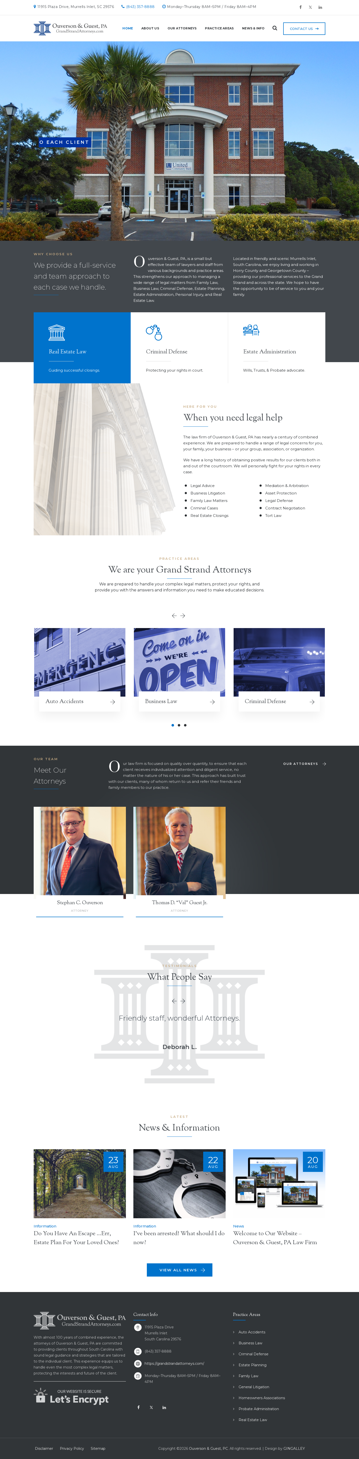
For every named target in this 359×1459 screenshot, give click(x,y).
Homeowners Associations (262, 1398)
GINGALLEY (294, 1448)
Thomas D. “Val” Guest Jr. (179, 903)
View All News (183, 1270)
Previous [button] (176, 615)
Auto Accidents (64, 702)
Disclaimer (44, 1448)
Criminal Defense (265, 702)
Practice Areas (216, 28)
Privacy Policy (72, 1448)
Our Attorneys (178, 28)
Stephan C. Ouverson (80, 903)
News (238, 1226)
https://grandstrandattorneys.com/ (174, 1363)
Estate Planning (253, 1365)
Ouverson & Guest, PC (208, 1448)
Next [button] (183, 615)
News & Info (250, 28)
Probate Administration (259, 1409)
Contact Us (301, 29)
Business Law (161, 702)
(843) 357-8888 (140, 6)
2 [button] (179, 725)
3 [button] (185, 725)
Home (124, 28)
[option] (80, 675)
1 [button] (173, 725)
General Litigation (254, 1387)
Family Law (248, 1376)
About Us (147, 28)
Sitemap (98, 1448)
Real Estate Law (253, 1420)
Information (45, 1226)
